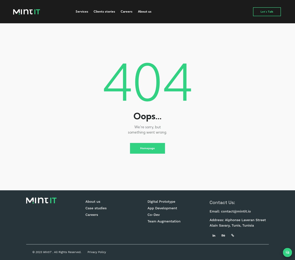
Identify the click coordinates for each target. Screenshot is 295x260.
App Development (162, 208)
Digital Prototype (161, 201)
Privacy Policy (96, 252)
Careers (91, 214)
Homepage (147, 148)
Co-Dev (154, 214)
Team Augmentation (164, 221)
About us (92, 201)
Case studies (96, 208)
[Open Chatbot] (287, 252)
